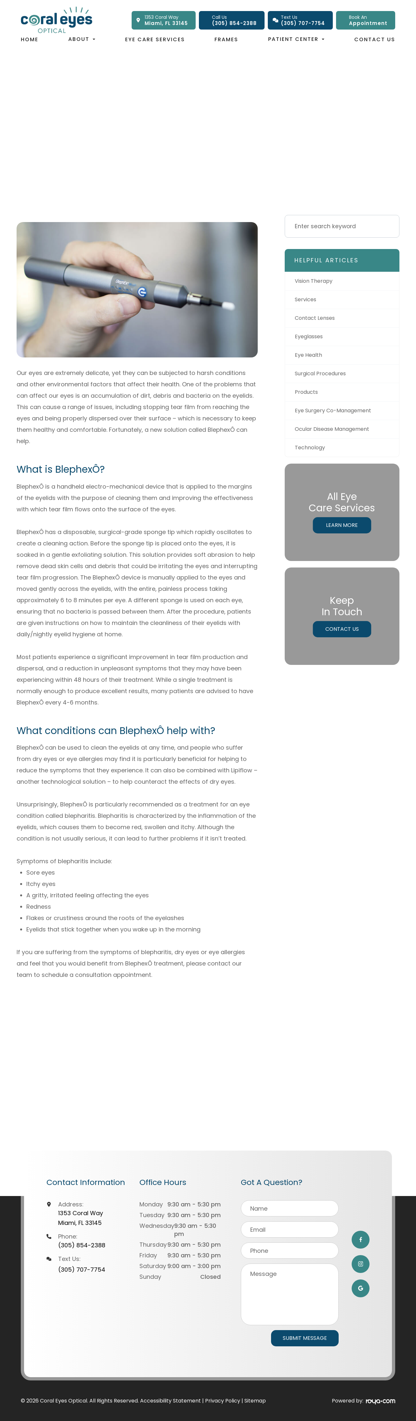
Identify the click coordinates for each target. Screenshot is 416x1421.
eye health (310, 358)
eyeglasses (311, 338)
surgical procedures (323, 376)
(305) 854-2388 (81, 1245)
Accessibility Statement (170, 1400)
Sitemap (255, 1400)
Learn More (342, 530)
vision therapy (315, 281)
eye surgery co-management (337, 415)
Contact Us (374, 39)
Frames (226, 39)
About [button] (81, 39)
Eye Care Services (155, 39)
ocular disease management (337, 434)
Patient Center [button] (296, 39)
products (307, 396)
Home (29, 39)
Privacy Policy (222, 1400)
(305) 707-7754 (81, 1269)
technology (311, 453)
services (307, 300)
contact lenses (317, 319)
